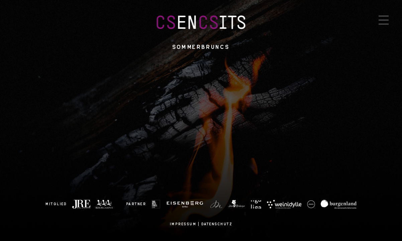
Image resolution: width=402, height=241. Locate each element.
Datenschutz (217, 224)
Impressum (183, 224)
